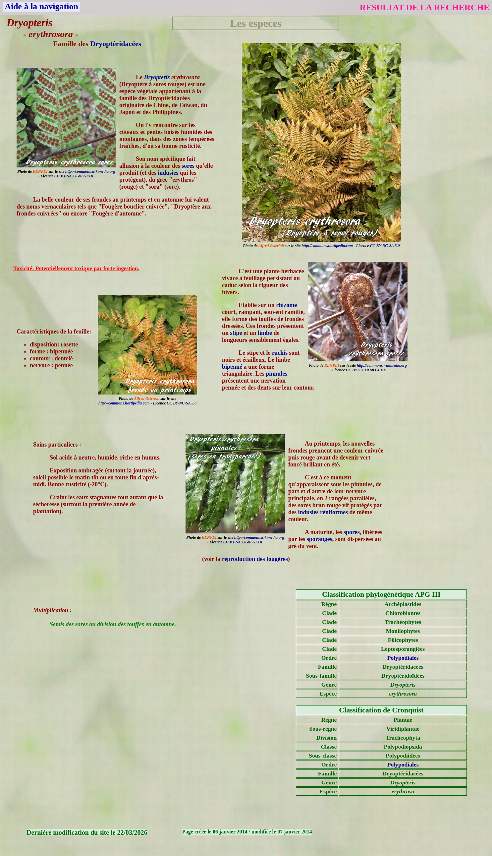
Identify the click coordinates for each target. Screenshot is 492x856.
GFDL (88, 176)
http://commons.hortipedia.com (327, 245)
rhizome (286, 305)
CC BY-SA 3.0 (65, 176)
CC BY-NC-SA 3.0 (385, 245)
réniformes (334, 512)
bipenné (232, 366)
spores (352, 532)
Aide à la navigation (41, 6)
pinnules (276, 373)
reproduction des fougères (255, 559)
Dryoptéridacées (115, 43)
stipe (236, 333)
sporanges (319, 539)
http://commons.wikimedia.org (90, 171)
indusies (168, 172)
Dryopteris (157, 77)
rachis (280, 352)
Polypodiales (403, 657)
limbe (265, 333)
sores (188, 165)
